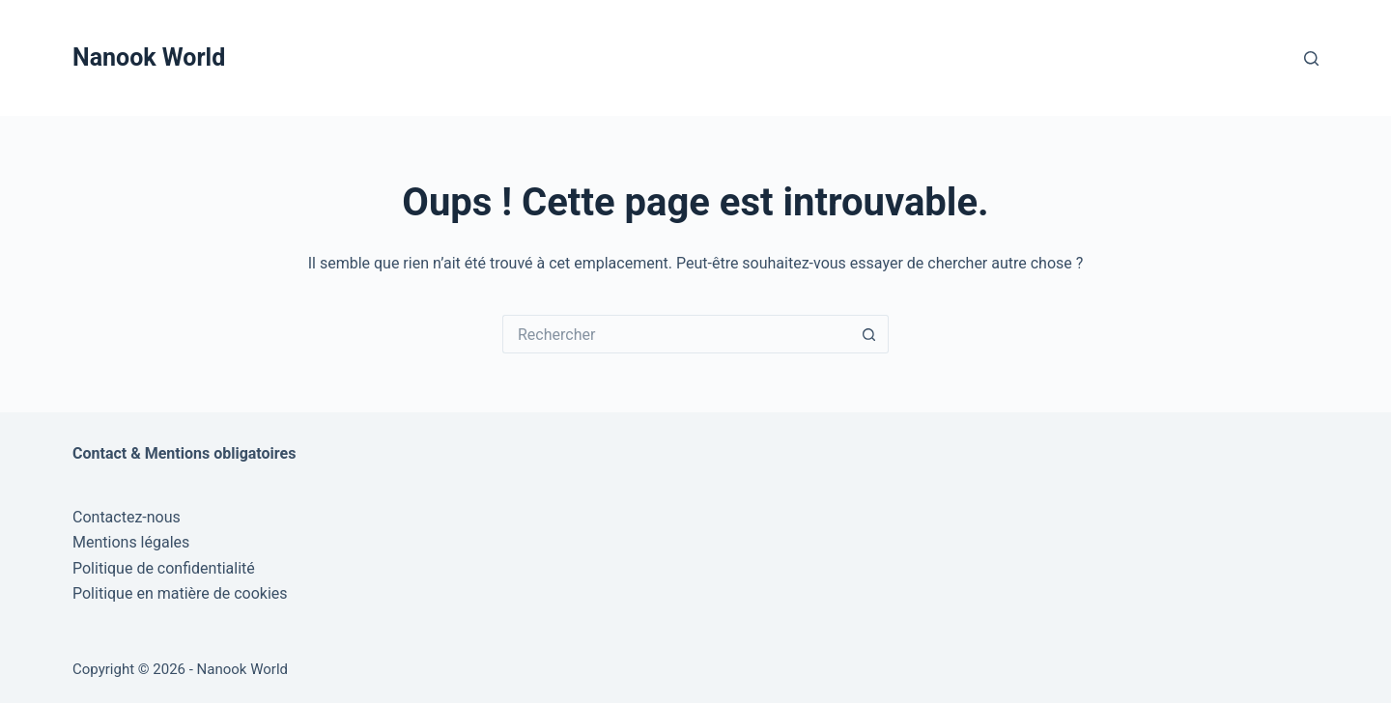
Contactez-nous (126, 517)
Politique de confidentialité (163, 568)
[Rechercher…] (676, 334)
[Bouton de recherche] (869, 334)
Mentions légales (130, 542)
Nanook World (148, 57)
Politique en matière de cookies (180, 593)
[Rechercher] (1311, 58)
